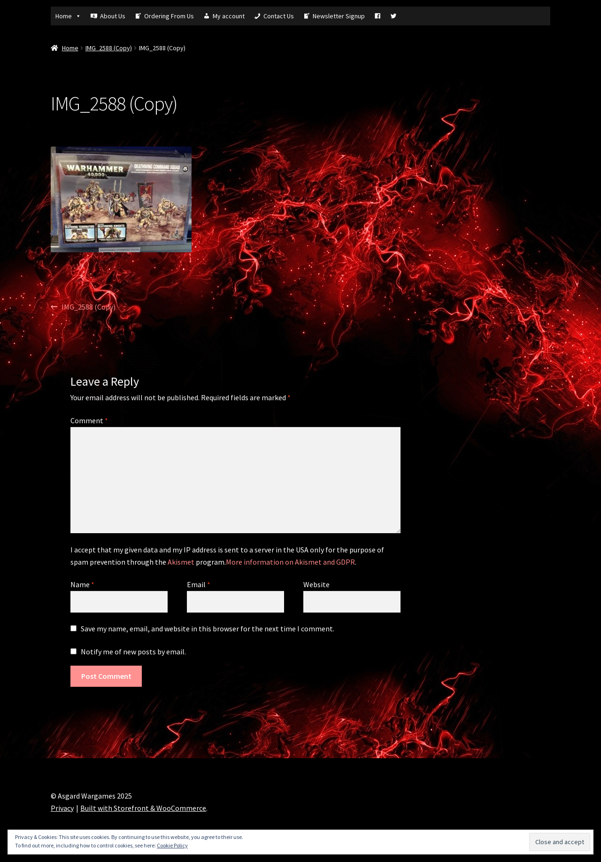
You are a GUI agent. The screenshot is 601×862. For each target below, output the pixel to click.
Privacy (62, 808)
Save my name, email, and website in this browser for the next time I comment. (207, 628)
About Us (112, 16)
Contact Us (278, 16)
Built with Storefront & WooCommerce (143, 808)
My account (229, 16)
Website (316, 584)
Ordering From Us (169, 16)
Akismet (181, 562)
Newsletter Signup (339, 16)
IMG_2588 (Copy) (108, 48)
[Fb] (377, 16)
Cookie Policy (172, 845)
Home (68, 16)
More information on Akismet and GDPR (290, 562)
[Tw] (393, 16)
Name (82, 584)
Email (198, 584)
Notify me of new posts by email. (133, 651)
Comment (89, 420)
